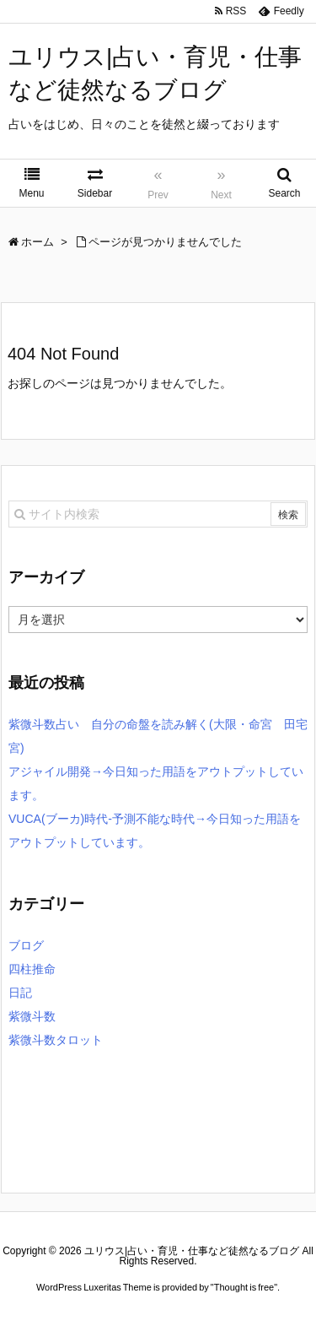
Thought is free (244, 1287)
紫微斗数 (32, 1016)
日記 (20, 992)
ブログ (26, 945)
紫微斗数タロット (55, 1040)
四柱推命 (32, 969)
